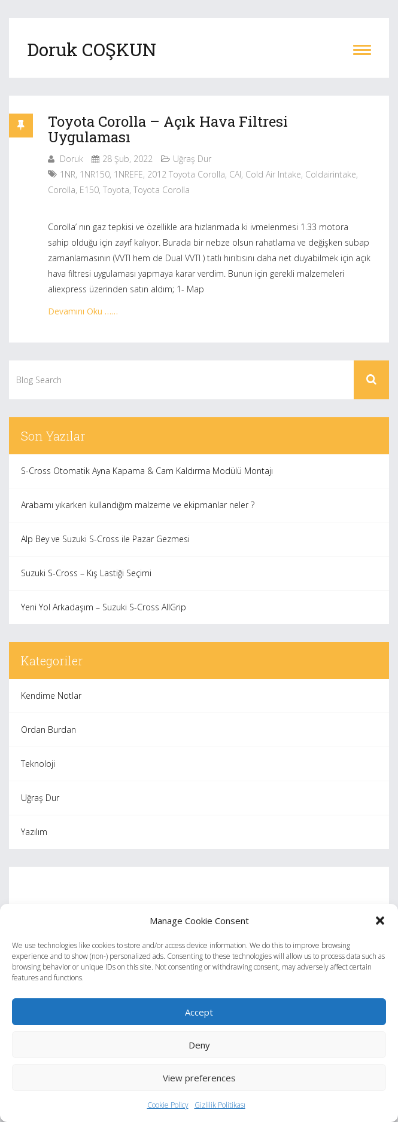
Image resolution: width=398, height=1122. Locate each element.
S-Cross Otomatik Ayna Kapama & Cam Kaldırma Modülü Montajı (147, 470)
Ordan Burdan (48, 729)
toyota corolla (161, 189)
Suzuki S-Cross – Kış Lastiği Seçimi (86, 573)
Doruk (71, 158)
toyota (116, 189)
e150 (89, 189)
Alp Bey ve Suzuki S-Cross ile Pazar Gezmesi (105, 539)
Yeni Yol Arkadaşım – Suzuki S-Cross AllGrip (103, 607)
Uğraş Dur (192, 158)
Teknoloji (38, 763)
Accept (199, 1012)
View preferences (199, 1078)
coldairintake (330, 174)
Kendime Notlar (51, 695)
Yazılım (34, 831)
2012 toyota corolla (186, 174)
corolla (61, 189)
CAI (235, 174)
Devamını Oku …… (83, 311)
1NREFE (128, 174)
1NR (67, 174)
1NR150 (95, 174)
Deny (199, 1045)
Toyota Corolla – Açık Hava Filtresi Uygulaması (168, 129)
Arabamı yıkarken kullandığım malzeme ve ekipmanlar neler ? (137, 504)
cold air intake (273, 174)
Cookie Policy (168, 1105)
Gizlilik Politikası (220, 1105)
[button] (380, 921)
